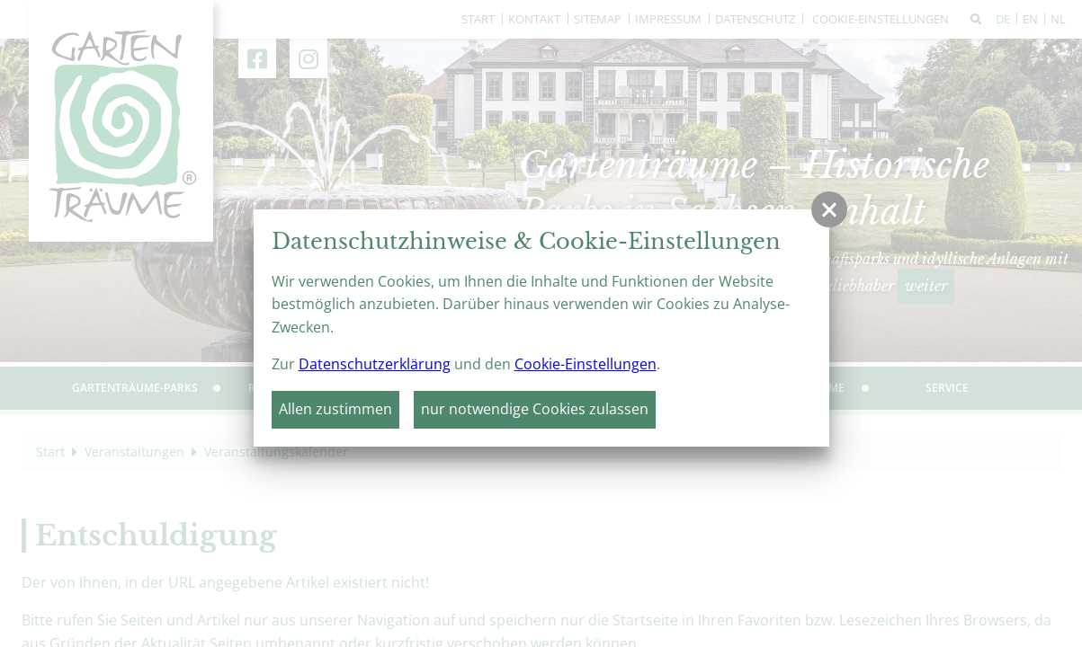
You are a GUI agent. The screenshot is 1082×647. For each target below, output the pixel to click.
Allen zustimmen (335, 409)
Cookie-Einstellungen (585, 364)
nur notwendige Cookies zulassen (534, 409)
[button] (829, 209)
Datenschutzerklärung (375, 364)
